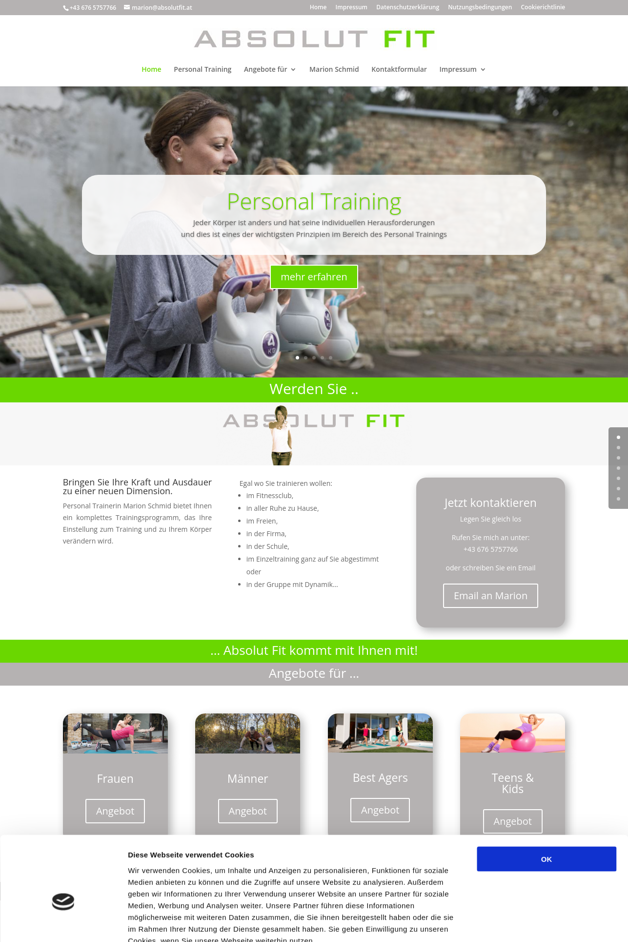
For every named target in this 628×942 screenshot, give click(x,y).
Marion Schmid (334, 70)
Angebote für (265, 70)
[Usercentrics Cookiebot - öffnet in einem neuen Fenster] (63, 923)
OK (546, 801)
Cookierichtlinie (543, 7)
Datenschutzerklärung (407, 7)
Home (318, 7)
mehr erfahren (314, 276)
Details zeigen (519, 923)
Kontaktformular (399, 70)
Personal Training (202, 70)
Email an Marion (490, 595)
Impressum (351, 7)
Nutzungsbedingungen (480, 7)
